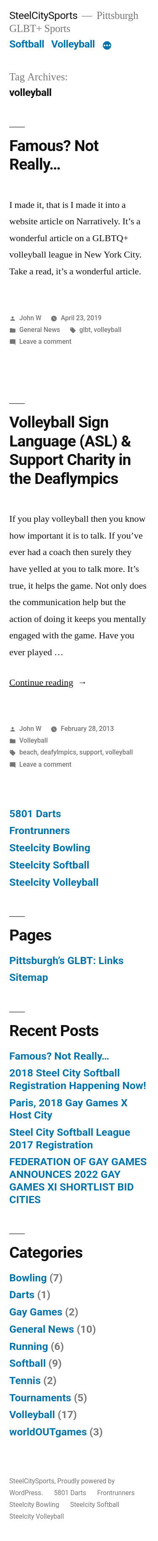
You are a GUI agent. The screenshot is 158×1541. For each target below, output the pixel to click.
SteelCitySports (43, 15)
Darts (22, 1295)
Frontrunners (39, 830)
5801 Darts (35, 814)
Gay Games (35, 1312)
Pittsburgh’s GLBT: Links (66, 960)
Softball (26, 44)
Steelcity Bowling (49, 848)
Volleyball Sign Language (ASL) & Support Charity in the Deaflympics (70, 450)
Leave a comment (45, 341)
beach (28, 752)
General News (39, 330)
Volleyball (73, 44)
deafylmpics (58, 752)
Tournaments (40, 1398)
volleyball (108, 330)
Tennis (25, 1380)
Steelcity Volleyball (54, 882)
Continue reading (48, 682)
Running (28, 1346)
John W (30, 318)
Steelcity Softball (49, 865)
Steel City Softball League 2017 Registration (69, 1138)
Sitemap (28, 977)
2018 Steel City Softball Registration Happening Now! (77, 1079)
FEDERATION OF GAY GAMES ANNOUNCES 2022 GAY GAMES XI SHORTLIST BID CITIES (78, 1180)
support (90, 752)
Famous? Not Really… (54, 155)
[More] (107, 46)
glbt (85, 330)
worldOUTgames (48, 1432)
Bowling (28, 1278)
